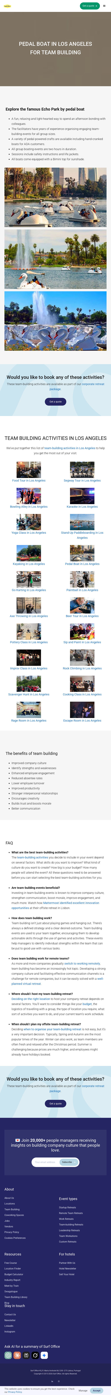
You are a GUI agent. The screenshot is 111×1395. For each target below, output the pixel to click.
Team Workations (68, 1236)
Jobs (7, 1220)
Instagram (9, 1331)
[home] (10, 5)
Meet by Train (11, 1285)
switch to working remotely (82, 963)
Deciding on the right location (31, 999)
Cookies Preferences (15, 1238)
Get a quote (56, 401)
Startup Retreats (67, 1207)
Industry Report (12, 1280)
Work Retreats (66, 1219)
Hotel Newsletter (67, 1268)
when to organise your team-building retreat (52, 1029)
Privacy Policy (15, 1392)
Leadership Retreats (69, 1230)
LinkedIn (8, 1326)
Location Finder (12, 1268)
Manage (83, 1390)
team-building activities (32, 857)
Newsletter (9, 1320)
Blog (6, 1303)
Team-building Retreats (71, 1224)
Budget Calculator (13, 1274)
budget (87, 1004)
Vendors (8, 1226)
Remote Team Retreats (71, 1213)
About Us (9, 1198)
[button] (104, 5)
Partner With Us (67, 1263)
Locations (9, 1203)
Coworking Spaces (14, 1215)
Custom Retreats (67, 1241)
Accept (96, 1390)
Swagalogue (10, 1291)
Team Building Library (15, 1297)
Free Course (10, 1263)
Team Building (12, 1209)
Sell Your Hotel (66, 1274)
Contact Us (10, 1314)
